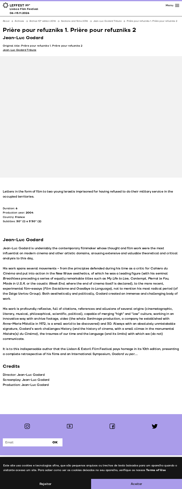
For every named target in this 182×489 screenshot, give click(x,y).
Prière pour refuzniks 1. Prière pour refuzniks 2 (152, 21)
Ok (55, 442)
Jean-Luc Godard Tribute (107, 21)
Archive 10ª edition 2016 (42, 21)
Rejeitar (46, 484)
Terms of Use (156, 470)
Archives (19, 21)
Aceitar (136, 484)
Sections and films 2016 (74, 21)
